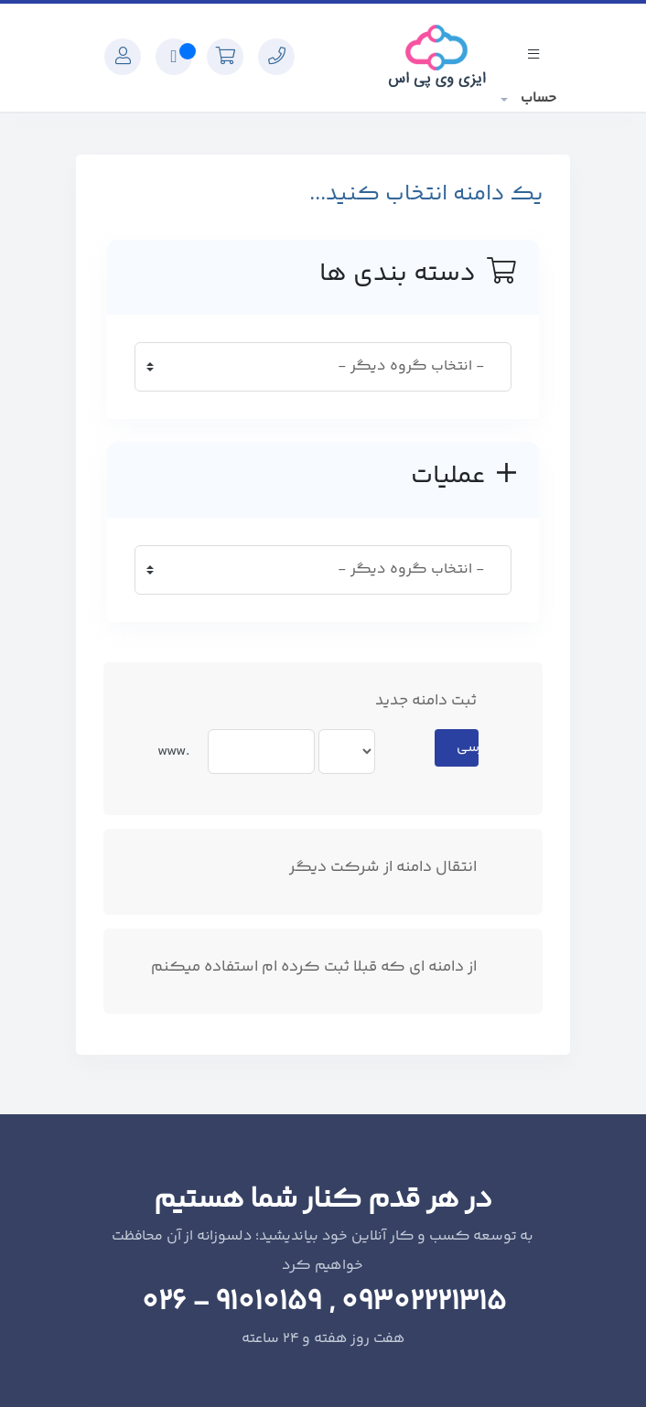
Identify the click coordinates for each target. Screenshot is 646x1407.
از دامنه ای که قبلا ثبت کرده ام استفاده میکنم (328, 967)
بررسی (468, 747)
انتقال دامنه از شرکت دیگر (397, 867)
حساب (536, 98)
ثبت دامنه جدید (440, 701)
